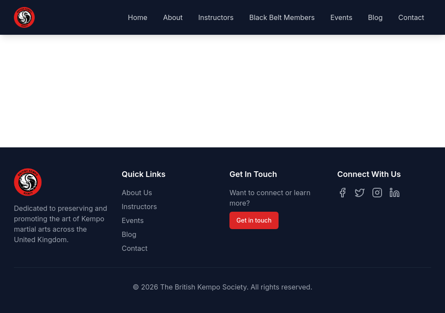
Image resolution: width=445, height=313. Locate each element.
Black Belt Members (282, 17)
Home (137, 17)
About (173, 17)
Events (341, 17)
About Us (137, 192)
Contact (411, 17)
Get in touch (254, 220)
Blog (375, 17)
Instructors (215, 17)
